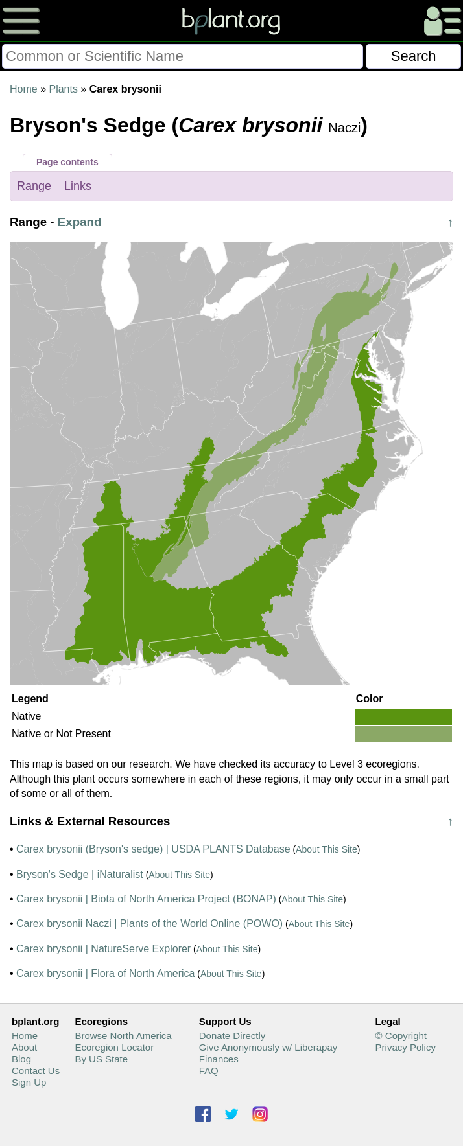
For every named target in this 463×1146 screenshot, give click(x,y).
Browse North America (123, 1035)
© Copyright (401, 1035)
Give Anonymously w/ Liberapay (268, 1047)
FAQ (209, 1070)
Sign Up (29, 1082)
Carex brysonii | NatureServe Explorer (103, 948)
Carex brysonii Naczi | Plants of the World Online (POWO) (149, 923)
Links (77, 185)
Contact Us (36, 1070)
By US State (101, 1058)
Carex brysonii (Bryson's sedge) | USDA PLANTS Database (153, 848)
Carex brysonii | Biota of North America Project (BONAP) (146, 898)
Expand (80, 222)
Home (24, 89)
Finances (219, 1058)
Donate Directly (232, 1035)
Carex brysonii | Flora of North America (105, 973)
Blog (21, 1058)
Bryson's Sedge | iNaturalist (79, 874)
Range (34, 185)
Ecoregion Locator (114, 1047)
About (24, 1047)
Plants (63, 89)
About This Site (326, 849)
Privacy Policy (405, 1047)
